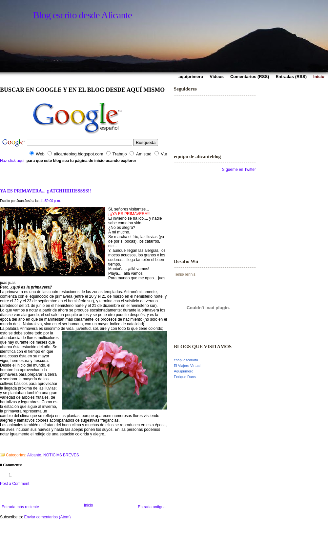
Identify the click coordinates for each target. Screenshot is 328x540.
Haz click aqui (12, 160)
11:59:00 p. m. (50, 201)
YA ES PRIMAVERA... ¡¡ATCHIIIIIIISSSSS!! (45, 190)
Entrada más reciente (20, 507)
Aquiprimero (183, 371)
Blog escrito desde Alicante (82, 15)
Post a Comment (14, 483)
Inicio (88, 505)
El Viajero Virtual (187, 366)
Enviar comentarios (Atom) (47, 517)
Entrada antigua (152, 507)
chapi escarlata (186, 360)
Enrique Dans (185, 377)
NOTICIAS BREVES (61, 455)
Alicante (34, 455)
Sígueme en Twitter (239, 169)
